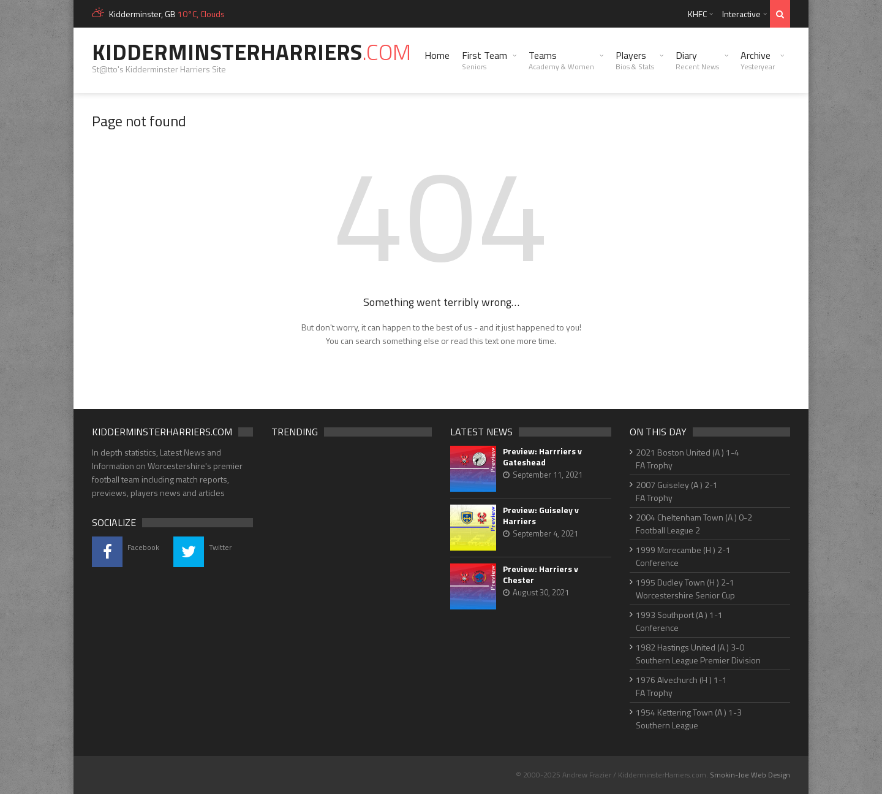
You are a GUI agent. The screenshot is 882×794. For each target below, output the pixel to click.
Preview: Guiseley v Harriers (541, 516)
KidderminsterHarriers (251, 52)
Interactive (741, 13)
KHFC (697, 13)
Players (635, 60)
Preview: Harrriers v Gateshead (542, 457)
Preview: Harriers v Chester (540, 574)
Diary (697, 60)
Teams (561, 60)
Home (437, 55)
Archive (758, 60)
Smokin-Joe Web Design (750, 775)
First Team (484, 60)
